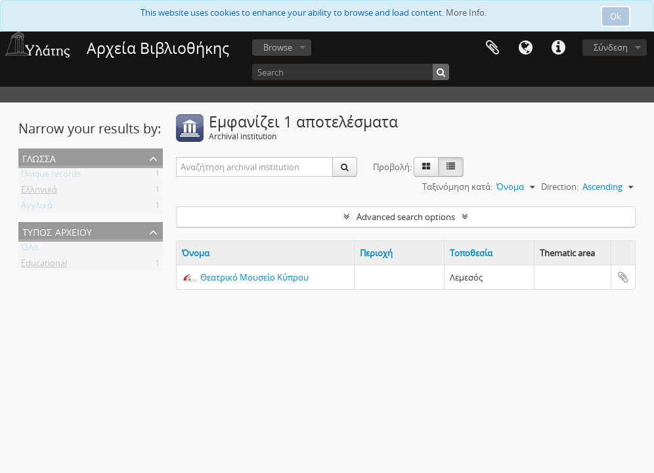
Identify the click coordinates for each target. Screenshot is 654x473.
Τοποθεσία (471, 253)
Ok (615, 16)
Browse (277, 47)
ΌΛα (30, 250)
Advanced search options (406, 217)
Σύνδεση (611, 47)
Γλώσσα (525, 48)
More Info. (466, 12)
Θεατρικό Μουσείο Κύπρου (254, 277)
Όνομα (195, 253)
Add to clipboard (623, 277)
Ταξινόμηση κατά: (457, 186)
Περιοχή (376, 253)
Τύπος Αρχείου (57, 231)
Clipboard (492, 48)
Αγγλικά (37, 208)
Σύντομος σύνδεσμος (558, 48)
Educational (44, 265)
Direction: (559, 186)
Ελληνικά (39, 192)
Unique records (51, 176)
